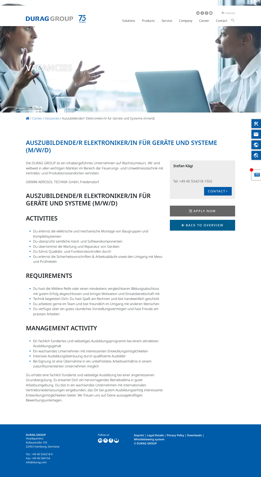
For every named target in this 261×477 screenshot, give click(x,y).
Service (167, 20)
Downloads (194, 435)
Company (185, 20)
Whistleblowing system (149, 439)
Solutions (128, 20)
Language (228, 12)
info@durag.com (36, 462)
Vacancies (52, 118)
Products (148, 20)
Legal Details (155, 435)
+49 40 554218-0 (42, 454)
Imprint (139, 435)
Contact (221, 20)
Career (204, 20)
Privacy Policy (175, 435)
